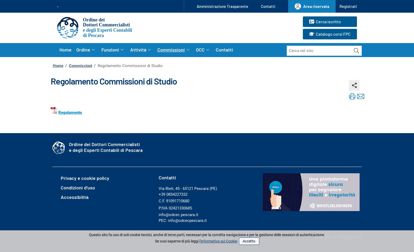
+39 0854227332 (173, 194)
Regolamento (70, 112)
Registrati (348, 6)
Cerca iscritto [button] (325, 22)
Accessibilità (74, 197)
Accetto (249, 241)
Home (65, 50)
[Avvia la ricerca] (356, 51)
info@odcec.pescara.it (178, 214)
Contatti (268, 6)
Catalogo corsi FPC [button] (330, 34)
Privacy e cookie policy (85, 178)
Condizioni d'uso (78, 187)
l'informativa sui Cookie (218, 241)
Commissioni (80, 65)
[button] (348, 6)
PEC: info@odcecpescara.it (183, 220)
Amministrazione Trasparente (222, 6)
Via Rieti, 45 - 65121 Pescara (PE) (188, 188)
